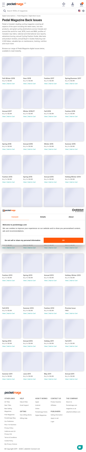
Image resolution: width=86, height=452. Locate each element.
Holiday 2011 (49, 341)
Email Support (24, 405)
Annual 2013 (49, 275)
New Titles (7, 405)
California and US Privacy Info (10, 432)
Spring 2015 (27, 177)
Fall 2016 (47, 111)
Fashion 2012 (49, 308)
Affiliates (53, 405)
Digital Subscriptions (8, 16)
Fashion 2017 (49, 78)
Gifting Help (23, 418)
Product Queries (56, 402)
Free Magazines (9, 414)
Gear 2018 (27, 78)
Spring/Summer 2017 (73, 78)
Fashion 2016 (70, 111)
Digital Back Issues (34, 16)
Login (52, 421)
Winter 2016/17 (29, 111)
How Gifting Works (26, 415)
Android (37, 405)
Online (37, 408)
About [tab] (71, 217)
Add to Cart (11, 83)
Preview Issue (70, 308)
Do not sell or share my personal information (22, 240)
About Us (69, 402)
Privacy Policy (8, 428)
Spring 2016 (6, 144)
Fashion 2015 (7, 177)
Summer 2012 (28, 308)
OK (63, 240)
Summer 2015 (70, 144)
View (4, 83)
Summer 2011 (7, 374)
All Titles (7, 402)
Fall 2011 (68, 341)
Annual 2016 (28, 144)
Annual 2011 (69, 374)
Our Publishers (9, 421)
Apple (37, 402)
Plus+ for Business (10, 424)
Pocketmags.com (71, 405)
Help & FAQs (24, 402)
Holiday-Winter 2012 (73, 275)
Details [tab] (43, 217)
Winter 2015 (48, 144)
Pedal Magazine (22, 16)
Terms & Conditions (10, 437)
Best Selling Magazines (8, 410)
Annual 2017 (7, 111)
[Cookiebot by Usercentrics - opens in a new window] (73, 210)
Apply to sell (55, 418)
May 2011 (47, 374)
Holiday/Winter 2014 (73, 177)
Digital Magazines (40, 415)
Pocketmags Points (41, 412)
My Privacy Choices (10, 444)
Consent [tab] (14, 217)
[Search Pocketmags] (4, 11)
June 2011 (27, 374)
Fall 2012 (5, 308)
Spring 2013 (27, 275)
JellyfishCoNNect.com (73, 412)
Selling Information (57, 415)
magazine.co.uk (71, 408)
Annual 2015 (49, 177)
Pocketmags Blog (10, 418)
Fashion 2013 (7, 275)
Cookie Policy (8, 441)
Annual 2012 (28, 341)
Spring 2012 (6, 341)
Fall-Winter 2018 (8, 78)
